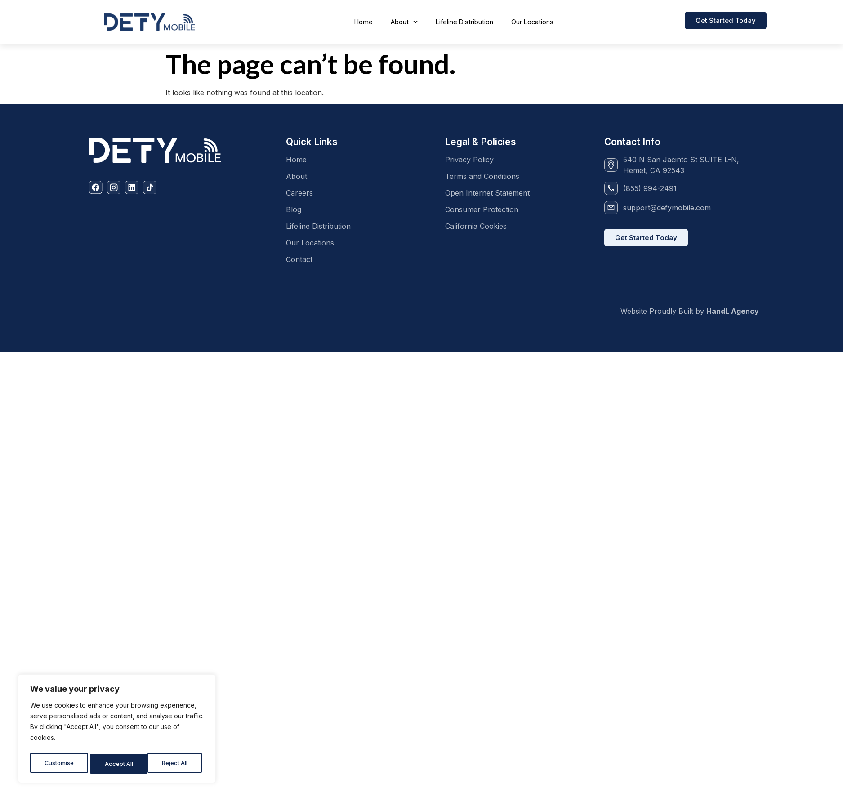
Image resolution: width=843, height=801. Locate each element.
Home (363, 22)
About (404, 22)
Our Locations (532, 22)
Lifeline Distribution (464, 22)
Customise (59, 763)
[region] (117, 730)
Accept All (176, 763)
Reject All (118, 763)
